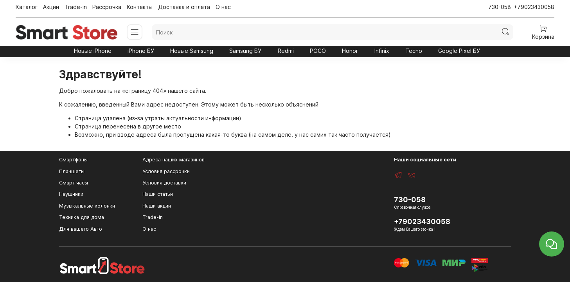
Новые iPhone (92, 50)
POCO (318, 50)
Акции (51, 7)
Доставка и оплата (184, 7)
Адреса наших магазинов (173, 160)
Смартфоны (73, 160)
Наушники (71, 194)
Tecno (413, 50)
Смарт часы (73, 183)
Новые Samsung (191, 50)
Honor (350, 50)
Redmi (286, 50)
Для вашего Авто (80, 229)
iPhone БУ (141, 50)
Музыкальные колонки (87, 206)
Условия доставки (164, 183)
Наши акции (156, 206)
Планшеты (72, 171)
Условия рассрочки (166, 171)
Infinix (381, 50)
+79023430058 (534, 7)
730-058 (499, 7)
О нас (223, 7)
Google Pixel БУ (459, 50)
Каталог (27, 7)
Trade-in (76, 7)
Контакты (140, 7)
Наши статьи (157, 194)
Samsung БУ (245, 50)
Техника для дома (81, 217)
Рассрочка (106, 7)
